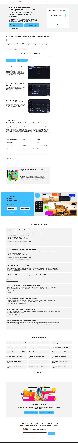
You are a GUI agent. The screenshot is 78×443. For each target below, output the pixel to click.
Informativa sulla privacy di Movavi (48, 437)
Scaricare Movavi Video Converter (12, 327)
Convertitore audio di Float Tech (14, 314)
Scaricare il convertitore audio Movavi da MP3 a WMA (18, 238)
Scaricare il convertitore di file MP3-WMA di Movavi (17, 254)
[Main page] (9, 2)
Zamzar (9, 292)
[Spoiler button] (10, 158)
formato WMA (13, 123)
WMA (64, 20)
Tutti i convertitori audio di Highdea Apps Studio (17, 303)
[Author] (7, 40)
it (71, 1)
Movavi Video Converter (28, 277)
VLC (8, 293)
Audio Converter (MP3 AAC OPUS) (14, 305)
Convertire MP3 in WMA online (12, 281)
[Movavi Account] (69, 1)
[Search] (67, 1)
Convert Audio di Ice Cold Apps (13, 316)
